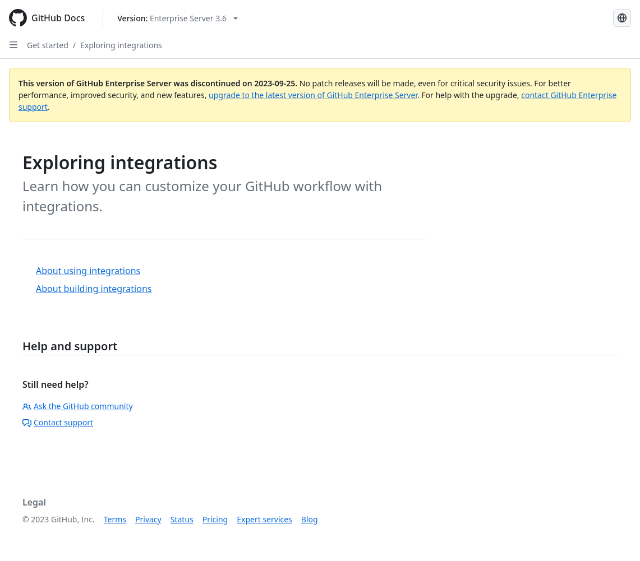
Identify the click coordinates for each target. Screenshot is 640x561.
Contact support (57, 422)
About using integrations (88, 271)
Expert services (264, 519)
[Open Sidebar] (13, 45)
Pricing (215, 519)
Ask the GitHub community (77, 406)
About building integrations (93, 288)
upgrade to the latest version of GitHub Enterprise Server (313, 95)
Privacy (148, 519)
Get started (47, 45)
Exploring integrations (121, 45)
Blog (309, 519)
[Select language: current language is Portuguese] (622, 18)
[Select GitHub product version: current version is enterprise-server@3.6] (177, 18)
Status (182, 519)
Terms (115, 519)
